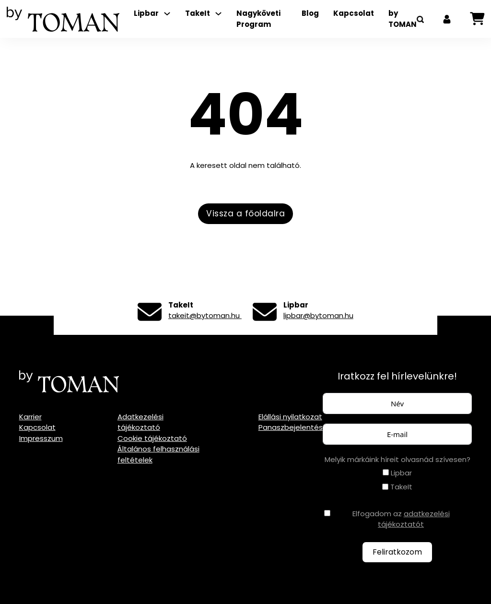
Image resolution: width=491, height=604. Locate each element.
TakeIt (197, 13)
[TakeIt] (385, 487)
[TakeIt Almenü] (218, 13)
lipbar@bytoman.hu (318, 315)
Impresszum (41, 438)
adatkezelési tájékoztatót (414, 519)
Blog (310, 13)
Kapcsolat (353, 13)
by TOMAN (402, 18)
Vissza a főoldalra (245, 213)
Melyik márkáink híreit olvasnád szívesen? (397, 459)
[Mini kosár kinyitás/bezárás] (477, 18)
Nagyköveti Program (258, 18)
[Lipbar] (386, 472)
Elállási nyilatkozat (290, 417)
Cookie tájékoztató (152, 438)
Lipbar (146, 13)
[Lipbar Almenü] (167, 13)
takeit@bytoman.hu (205, 315)
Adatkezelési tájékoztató (140, 422)
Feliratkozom (397, 551)
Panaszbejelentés (290, 427)
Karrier (30, 417)
